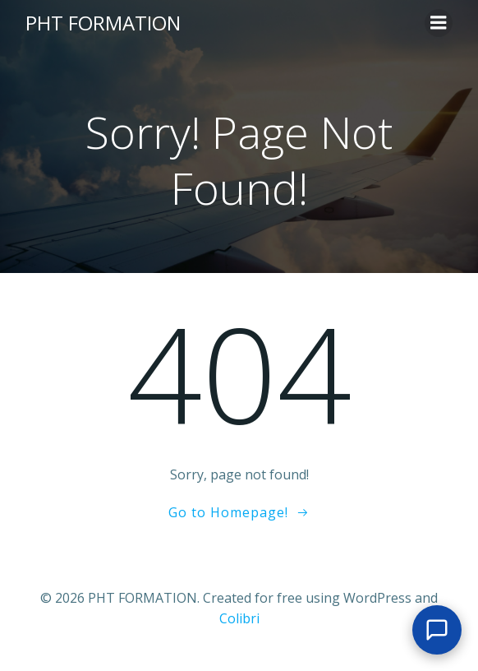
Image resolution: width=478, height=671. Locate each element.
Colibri (239, 618)
